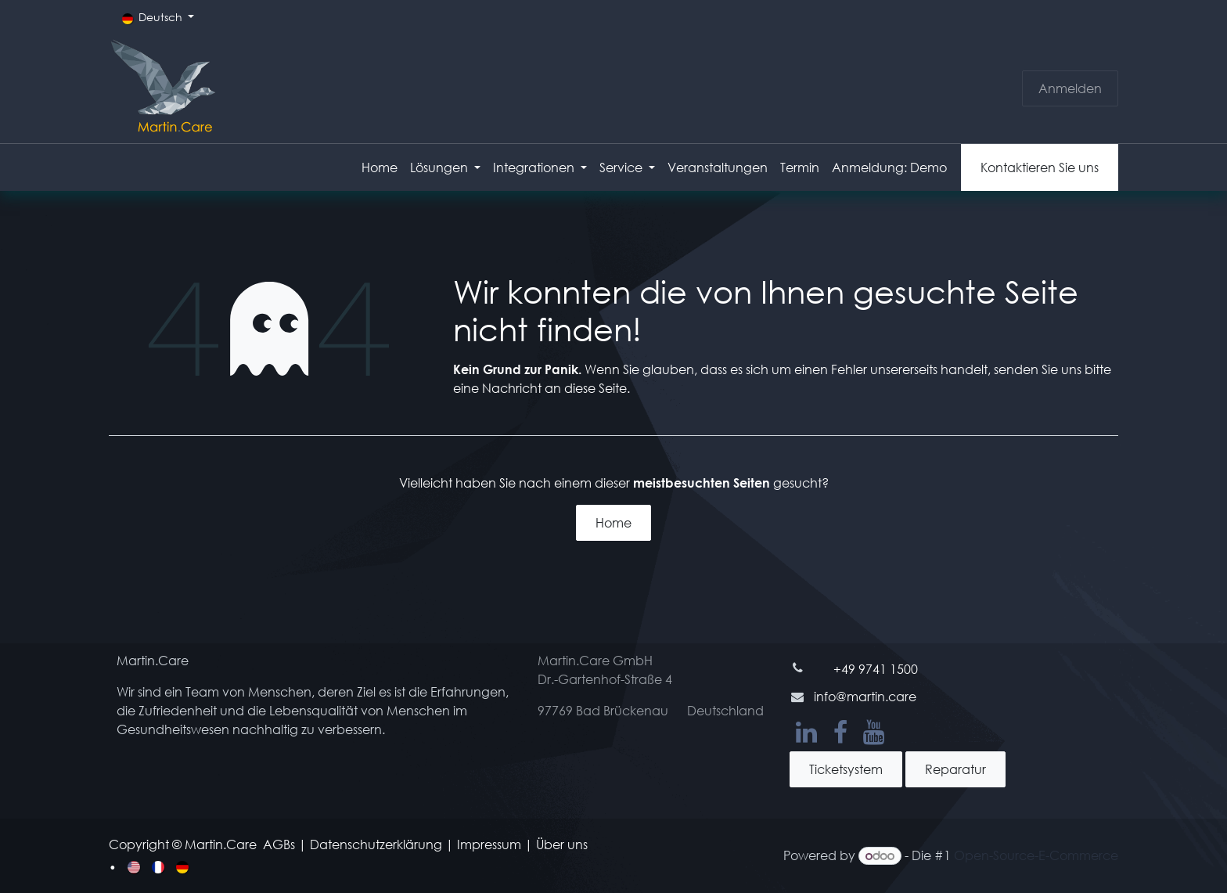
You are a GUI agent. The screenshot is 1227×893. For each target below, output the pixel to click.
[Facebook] (840, 732)
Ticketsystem (846, 769)
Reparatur (955, 769)
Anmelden (1070, 88)
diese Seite (595, 388)
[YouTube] (873, 732)
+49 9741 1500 (875, 669)
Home (613, 522)
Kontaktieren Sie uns (1040, 167)
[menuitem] (379, 167)
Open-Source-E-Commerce (1036, 855)
